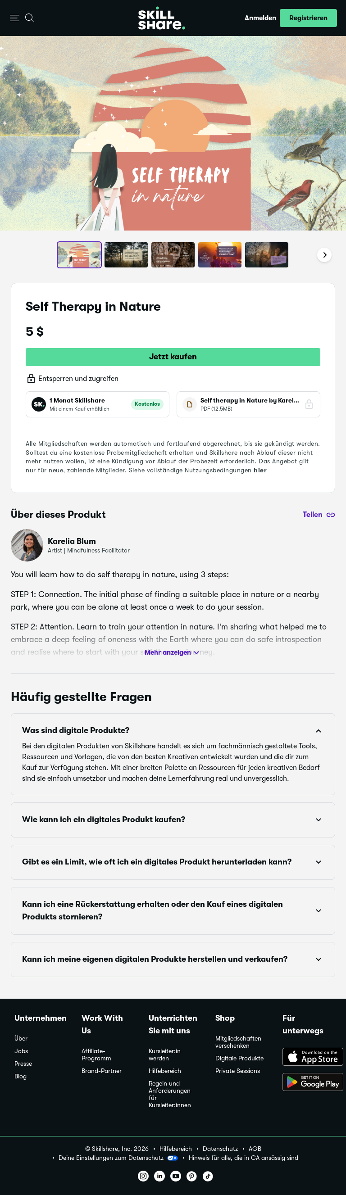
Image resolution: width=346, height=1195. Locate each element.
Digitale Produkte (239, 1058)
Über (20, 1038)
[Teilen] (319, 514)
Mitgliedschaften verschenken (238, 1042)
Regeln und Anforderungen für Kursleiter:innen (170, 1094)
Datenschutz (220, 1148)
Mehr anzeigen (173, 652)
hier (260, 470)
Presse (23, 1063)
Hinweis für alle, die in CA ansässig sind (243, 1157)
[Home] (161, 18)
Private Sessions (237, 1071)
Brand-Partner (102, 1071)
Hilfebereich (165, 1071)
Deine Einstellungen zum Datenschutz (118, 1158)
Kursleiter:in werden (165, 1055)
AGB (255, 1148)
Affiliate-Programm (96, 1055)
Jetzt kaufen (173, 356)
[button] (14, 18)
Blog (20, 1076)
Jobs (21, 1051)
